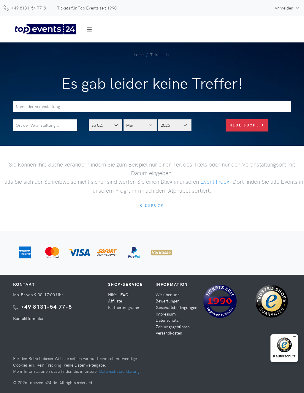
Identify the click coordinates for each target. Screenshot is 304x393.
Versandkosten (169, 333)
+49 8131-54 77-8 (46, 306)
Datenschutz (167, 320)
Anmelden (284, 8)
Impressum (166, 314)
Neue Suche (247, 125)
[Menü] (294, 337)
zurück (152, 205)
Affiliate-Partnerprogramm (124, 304)
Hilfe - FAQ (118, 294)
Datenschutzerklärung (119, 371)
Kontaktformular (28, 318)
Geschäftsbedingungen (176, 307)
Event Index (214, 181)
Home (139, 54)
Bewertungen (168, 301)
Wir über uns (167, 294)
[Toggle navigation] (89, 29)
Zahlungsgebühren (173, 326)
